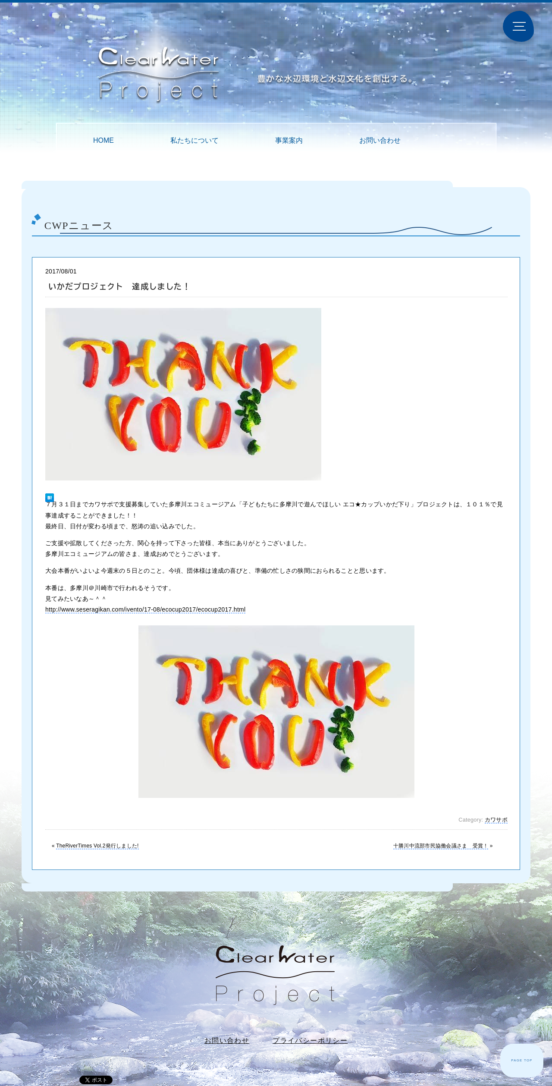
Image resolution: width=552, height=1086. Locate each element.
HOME (103, 140)
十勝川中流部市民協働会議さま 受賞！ (440, 846)
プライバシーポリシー (310, 1040)
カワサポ (496, 820)
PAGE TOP (522, 1060)
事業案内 (289, 140)
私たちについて (194, 140)
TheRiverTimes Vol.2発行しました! (97, 846)
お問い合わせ (380, 140)
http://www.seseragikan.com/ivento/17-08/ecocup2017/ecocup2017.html (145, 609)
